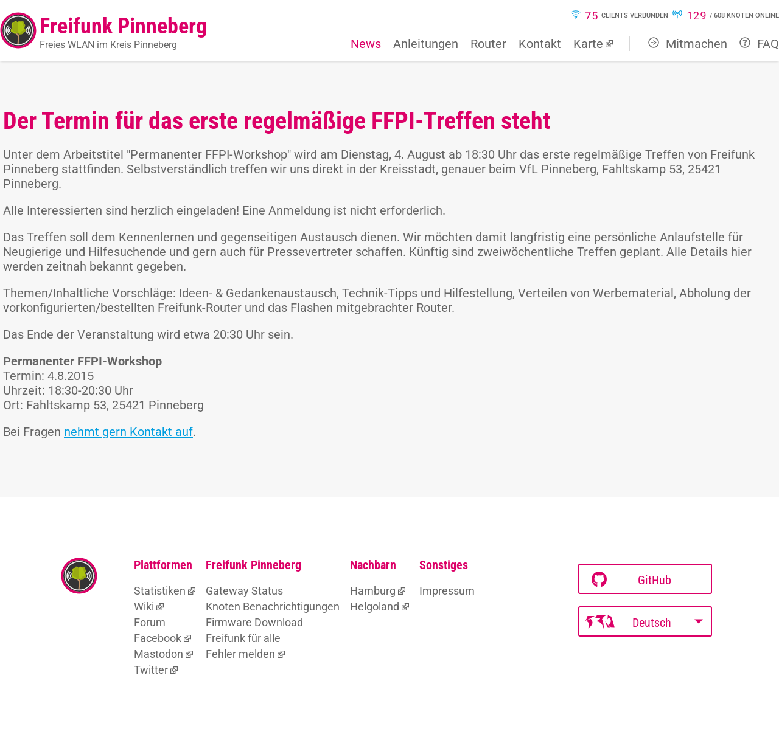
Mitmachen (687, 43)
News (366, 43)
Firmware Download (254, 622)
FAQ (759, 43)
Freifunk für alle (243, 638)
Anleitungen (425, 43)
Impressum (447, 590)
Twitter (151, 669)
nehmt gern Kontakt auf (128, 431)
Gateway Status (244, 590)
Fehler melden (240, 654)
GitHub (631, 580)
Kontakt (540, 43)
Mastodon (158, 654)
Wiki (144, 606)
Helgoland (374, 606)
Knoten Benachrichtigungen (273, 606)
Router (488, 43)
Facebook (157, 638)
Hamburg (373, 590)
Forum (150, 622)
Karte (588, 43)
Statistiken (160, 590)
